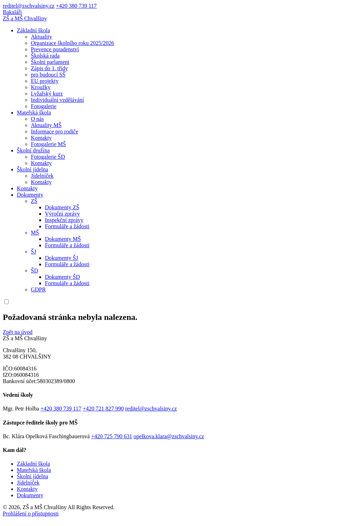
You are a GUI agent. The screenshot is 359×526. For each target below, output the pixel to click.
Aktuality (41, 37)
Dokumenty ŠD (62, 277)
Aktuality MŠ (46, 125)
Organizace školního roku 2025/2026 (72, 43)
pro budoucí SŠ (48, 75)
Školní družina (33, 150)
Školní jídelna (32, 169)
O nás (37, 119)
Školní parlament (50, 62)
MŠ (35, 233)
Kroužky (40, 87)
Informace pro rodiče (54, 131)
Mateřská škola (34, 113)
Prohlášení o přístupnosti (31, 514)
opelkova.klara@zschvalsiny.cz (169, 436)
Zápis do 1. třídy (49, 68)
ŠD (34, 271)
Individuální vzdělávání (57, 100)
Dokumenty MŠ (63, 239)
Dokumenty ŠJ (61, 258)
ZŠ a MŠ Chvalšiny (25, 18)
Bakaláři (12, 12)
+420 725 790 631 (111, 436)
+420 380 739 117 (76, 6)
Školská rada (45, 56)
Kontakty (41, 138)
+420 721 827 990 (103, 409)
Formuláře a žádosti (67, 226)
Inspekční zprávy (64, 220)
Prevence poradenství (55, 49)
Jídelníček (42, 176)
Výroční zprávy (62, 214)
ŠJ (33, 252)
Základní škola (33, 30)
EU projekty (45, 81)
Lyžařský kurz (47, 94)
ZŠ (34, 201)
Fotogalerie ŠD (48, 157)
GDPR (38, 289)
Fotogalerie (43, 106)
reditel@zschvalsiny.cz (28, 6)
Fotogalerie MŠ (48, 144)
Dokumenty (30, 195)
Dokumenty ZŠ (62, 207)
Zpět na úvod (17, 332)
